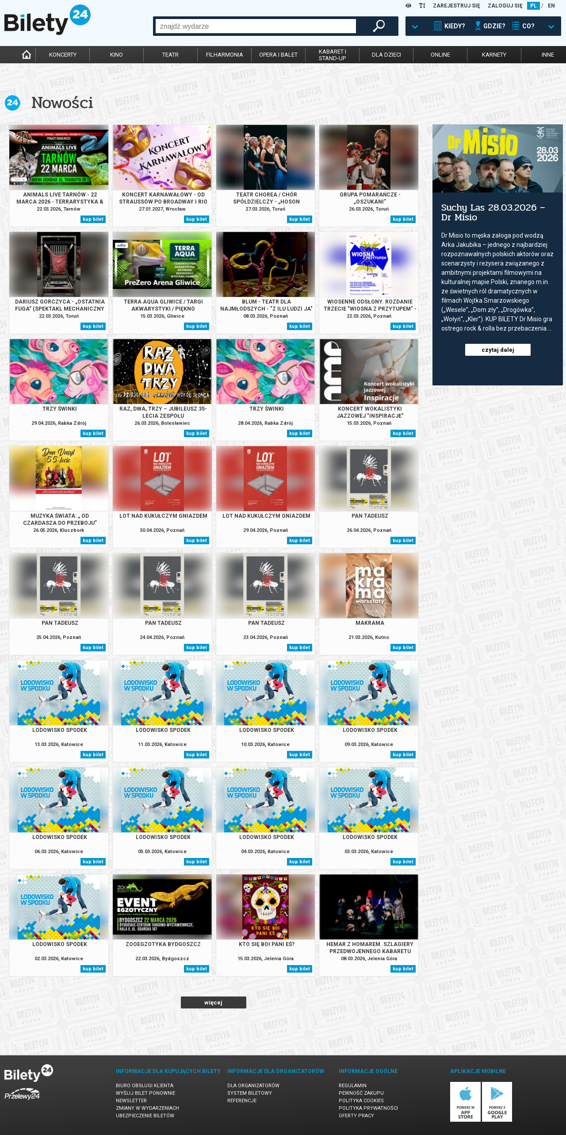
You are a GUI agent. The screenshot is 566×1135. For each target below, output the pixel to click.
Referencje (241, 1101)
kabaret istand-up (332, 55)
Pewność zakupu (361, 1093)
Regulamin (353, 1086)
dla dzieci (386, 54)
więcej (213, 1002)
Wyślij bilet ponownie (145, 1093)
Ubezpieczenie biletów (145, 1116)
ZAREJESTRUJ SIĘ (456, 6)
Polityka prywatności (368, 1108)
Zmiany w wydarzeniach (147, 1108)
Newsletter (131, 1101)
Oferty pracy (356, 1116)
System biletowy (249, 1093)
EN (551, 6)
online (440, 54)
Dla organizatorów (253, 1086)
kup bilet (93, 219)
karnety (494, 54)
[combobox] (256, 26)
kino (116, 54)
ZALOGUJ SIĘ (505, 6)
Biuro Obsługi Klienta (144, 1086)
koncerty (62, 54)
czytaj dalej (498, 349)
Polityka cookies (361, 1101)
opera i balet (278, 54)
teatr (170, 54)
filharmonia (224, 54)
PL (533, 6)
